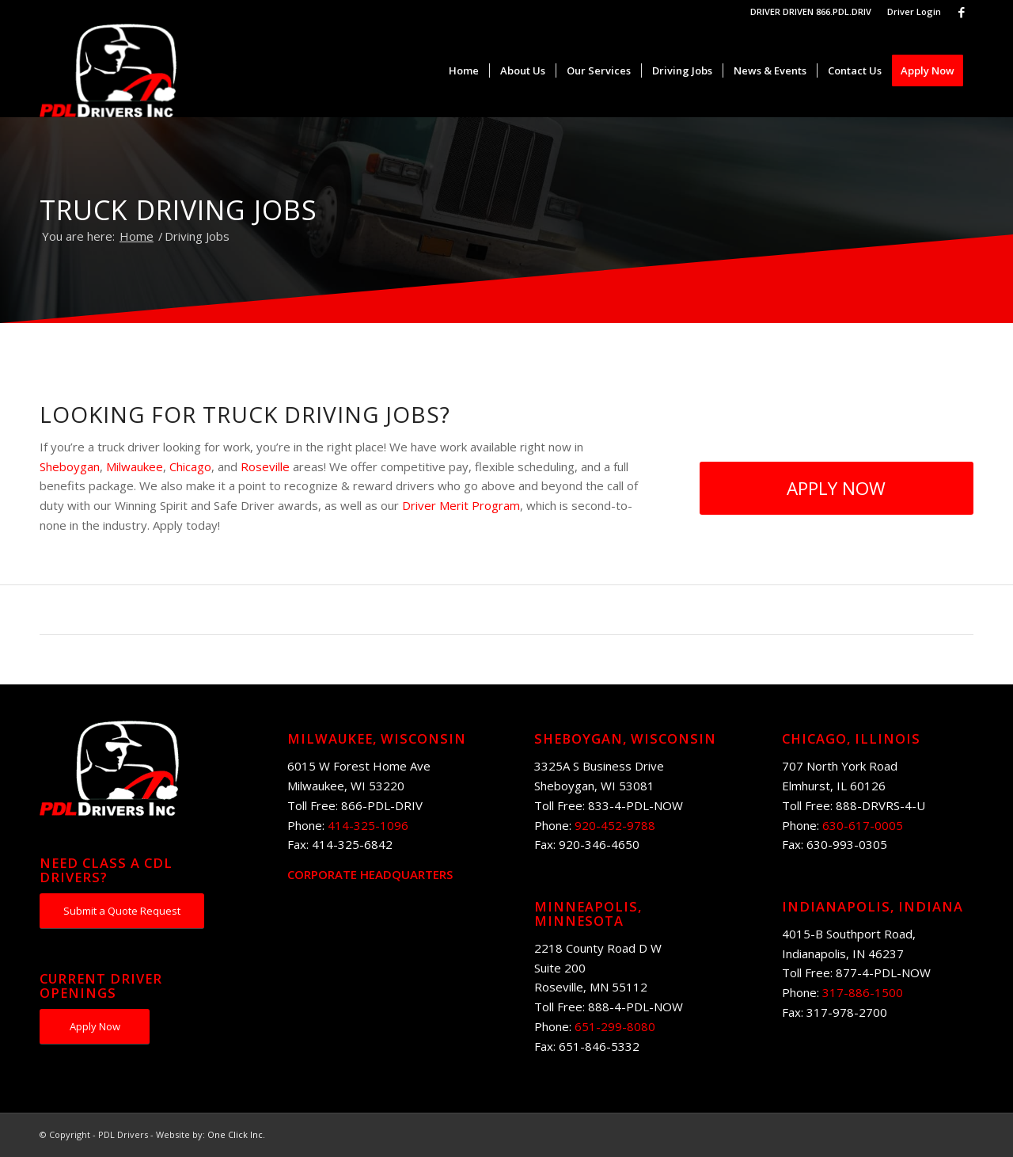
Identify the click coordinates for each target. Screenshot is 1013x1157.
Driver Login (914, 11)
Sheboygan (70, 466)
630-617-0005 (862, 825)
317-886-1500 (862, 992)
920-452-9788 (615, 825)
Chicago (190, 466)
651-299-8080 (615, 1026)
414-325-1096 (368, 825)
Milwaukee (134, 466)
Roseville (265, 466)
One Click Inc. (236, 1134)
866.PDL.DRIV (843, 11)
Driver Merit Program (461, 505)
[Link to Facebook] (961, 12)
